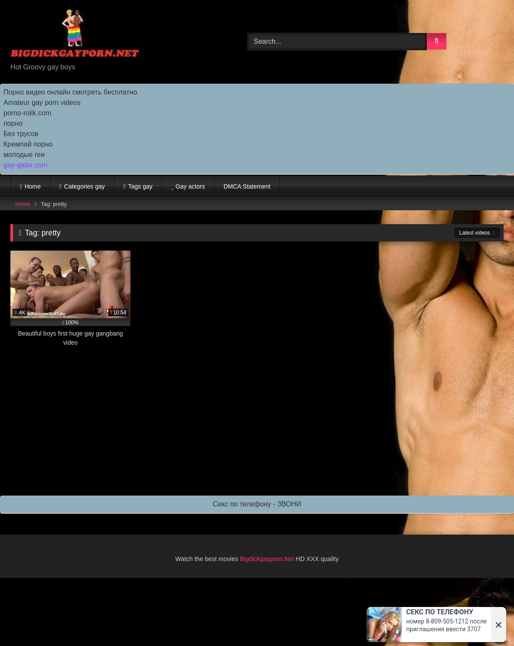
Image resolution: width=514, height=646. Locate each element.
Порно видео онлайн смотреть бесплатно (70, 92)
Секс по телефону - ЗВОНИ (257, 504)
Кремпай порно (27, 144)
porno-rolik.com (27, 113)
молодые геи (24, 154)
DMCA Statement (247, 186)
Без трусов (20, 133)
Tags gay (140, 186)
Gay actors (190, 186)
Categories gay (84, 186)
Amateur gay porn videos (42, 102)
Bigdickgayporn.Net (268, 558)
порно (13, 123)
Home (33, 186)
